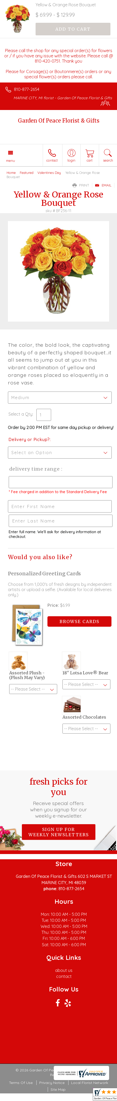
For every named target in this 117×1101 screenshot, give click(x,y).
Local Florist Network (89, 1082)
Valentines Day (49, 172)
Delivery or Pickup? (29, 439)
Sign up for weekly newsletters (58, 832)
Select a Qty (20, 414)
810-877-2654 (26, 89)
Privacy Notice (52, 1082)
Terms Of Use (21, 1082)
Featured (26, 172)
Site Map (58, 1089)
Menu (10, 160)
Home (11, 172)
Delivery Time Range (34, 469)
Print (80, 185)
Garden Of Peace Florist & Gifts (58, 120)
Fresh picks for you (58, 798)
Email (103, 185)
